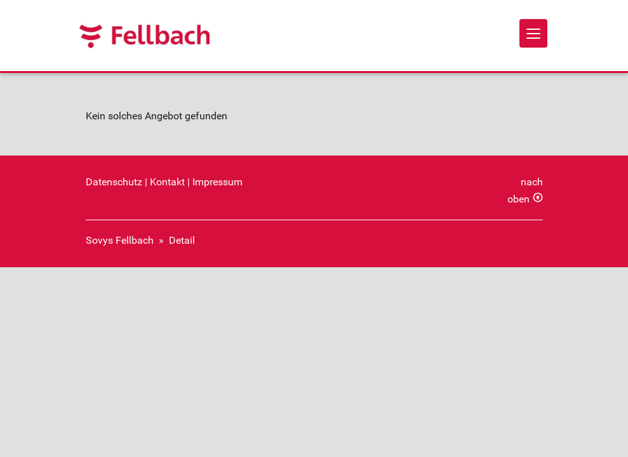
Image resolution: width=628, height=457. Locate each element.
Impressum (217, 182)
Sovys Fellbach (120, 240)
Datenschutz (114, 182)
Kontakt (167, 182)
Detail (182, 240)
